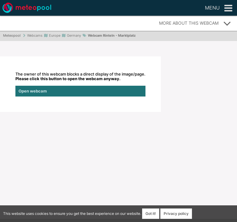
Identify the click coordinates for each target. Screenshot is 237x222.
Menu (218, 8)
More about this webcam (195, 23)
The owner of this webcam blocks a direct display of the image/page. (80, 84)
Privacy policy (176, 213)
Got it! (150, 213)
